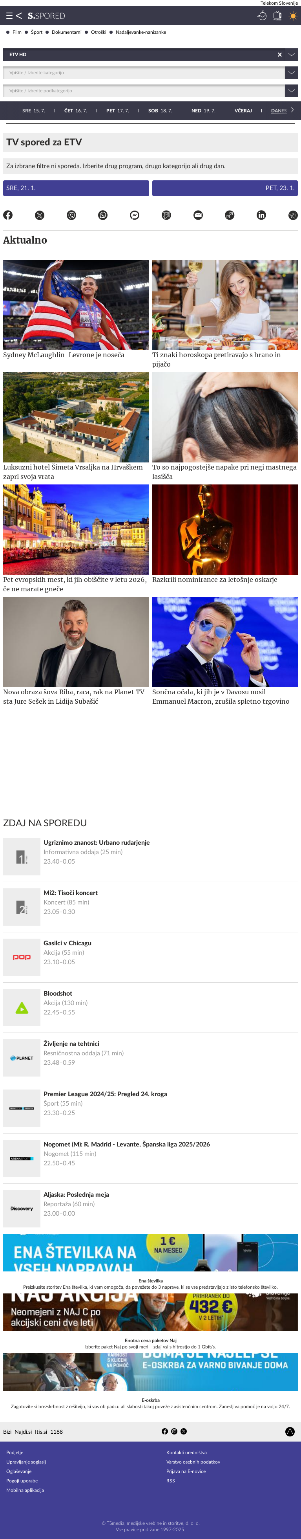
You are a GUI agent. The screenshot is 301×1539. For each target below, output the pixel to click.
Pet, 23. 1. (280, 188)
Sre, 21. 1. (21, 188)
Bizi (7, 1432)
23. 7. (151, 110)
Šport (33, 32)
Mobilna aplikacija (25, 1490)
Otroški (95, 32)
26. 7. (279, 110)
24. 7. (193, 110)
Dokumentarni (64, 32)
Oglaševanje (18, 1471)
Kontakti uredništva (186, 1452)
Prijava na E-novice (186, 1471)
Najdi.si (23, 1432)
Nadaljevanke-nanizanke (137, 32)
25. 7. (236, 110)
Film (14, 32)
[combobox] (10, 54)
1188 (56, 1432)
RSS (170, 1480)
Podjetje (14, 1452)
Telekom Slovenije (279, 3)
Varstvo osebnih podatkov (193, 1462)
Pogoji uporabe (22, 1480)
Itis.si (41, 1432)
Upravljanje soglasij (26, 1462)
